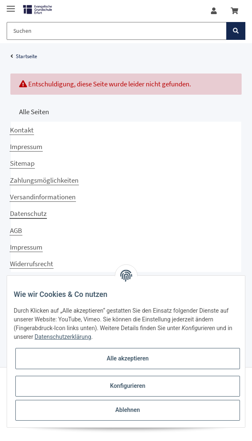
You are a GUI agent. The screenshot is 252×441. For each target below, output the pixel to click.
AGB (16, 230)
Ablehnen (127, 410)
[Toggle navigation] (11, 5)
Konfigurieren (127, 385)
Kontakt (22, 130)
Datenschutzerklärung (62, 336)
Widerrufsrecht (31, 263)
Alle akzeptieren (128, 358)
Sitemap (22, 163)
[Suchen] (117, 31)
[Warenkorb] (234, 11)
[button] (214, 11)
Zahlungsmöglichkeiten (44, 180)
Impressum (26, 146)
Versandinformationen (43, 196)
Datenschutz (28, 213)
